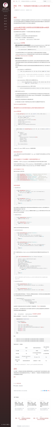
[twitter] (4, 424)
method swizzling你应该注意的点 (20, 104)
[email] (7, 424)
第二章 (39, 306)
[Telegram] (46, 390)
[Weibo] (48, 390)
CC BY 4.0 (22, 390)
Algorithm (16, 385)
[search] (47, 1)
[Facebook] (45, 390)
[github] (3, 424)
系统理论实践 (19, 383)
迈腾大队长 (5, 9)
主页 (14, 1)
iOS (15, 383)
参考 (14, 376)
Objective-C (21, 385)
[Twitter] (43, 390)
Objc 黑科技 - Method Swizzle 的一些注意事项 (24, 55)
